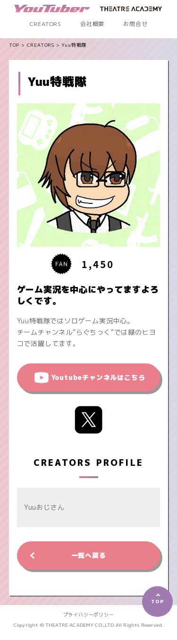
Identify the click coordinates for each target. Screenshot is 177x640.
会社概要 (92, 24)
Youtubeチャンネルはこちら (98, 377)
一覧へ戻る (88, 555)
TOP (14, 45)
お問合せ (135, 24)
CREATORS (45, 24)
